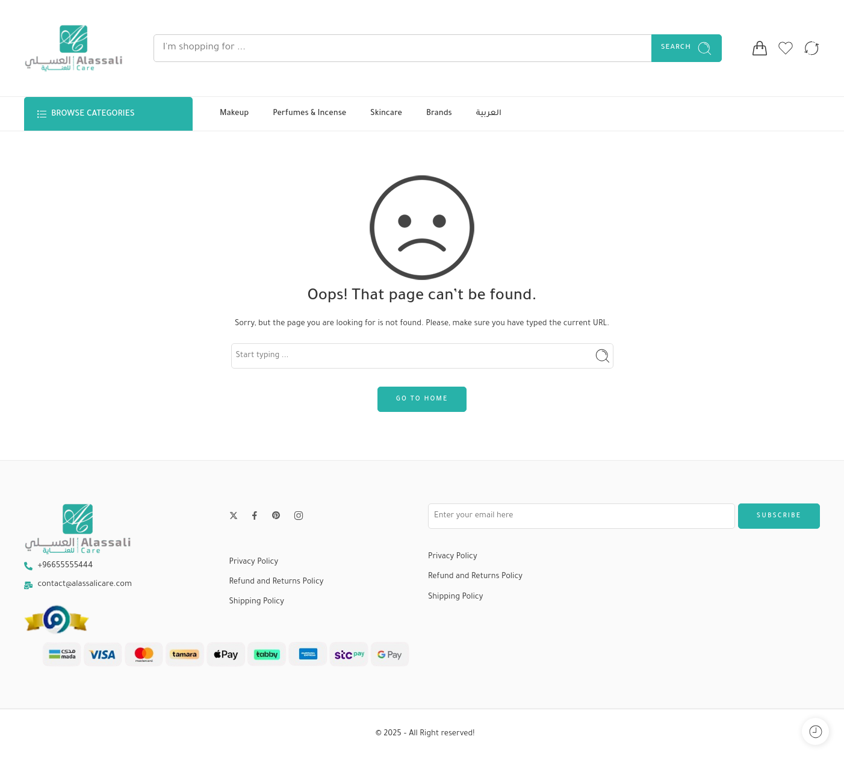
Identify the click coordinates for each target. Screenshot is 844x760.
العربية (488, 114)
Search (686, 48)
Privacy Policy (254, 562)
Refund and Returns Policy (276, 582)
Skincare (386, 114)
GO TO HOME (422, 399)
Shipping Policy (256, 602)
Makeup (234, 114)
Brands (439, 114)
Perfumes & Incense (309, 114)
